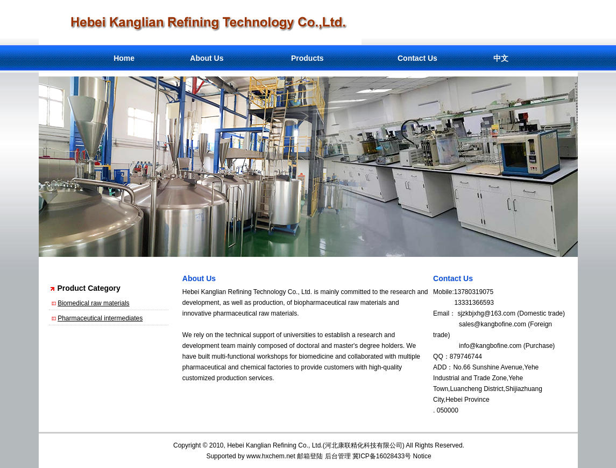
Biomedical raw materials (93, 303)
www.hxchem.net (270, 456)
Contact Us (417, 58)
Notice (422, 456)
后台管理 (338, 456)
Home (124, 58)
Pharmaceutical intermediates (100, 318)
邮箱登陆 (310, 456)
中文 (500, 58)
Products (307, 58)
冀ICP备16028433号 (381, 456)
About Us (206, 58)
